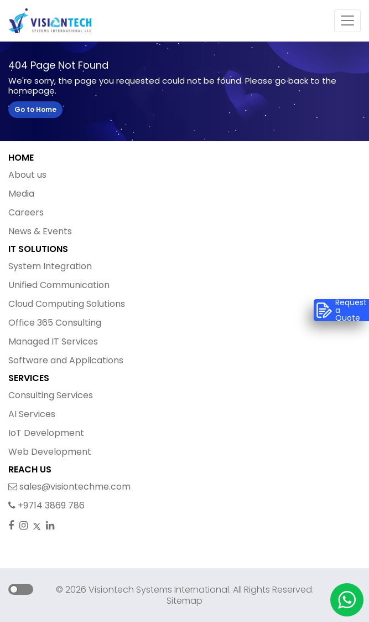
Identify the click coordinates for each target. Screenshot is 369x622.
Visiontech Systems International (157, 589)
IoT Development (46, 432)
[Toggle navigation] (347, 21)
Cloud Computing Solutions (66, 303)
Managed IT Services (53, 341)
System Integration (50, 266)
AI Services (31, 414)
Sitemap (184, 600)
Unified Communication (59, 285)
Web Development (49, 451)
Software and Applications (65, 360)
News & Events (40, 231)
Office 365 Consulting (54, 322)
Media (21, 193)
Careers (26, 212)
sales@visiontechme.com (69, 486)
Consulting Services (50, 395)
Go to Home (35, 109)
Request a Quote (341, 310)
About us (27, 174)
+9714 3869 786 (46, 505)
